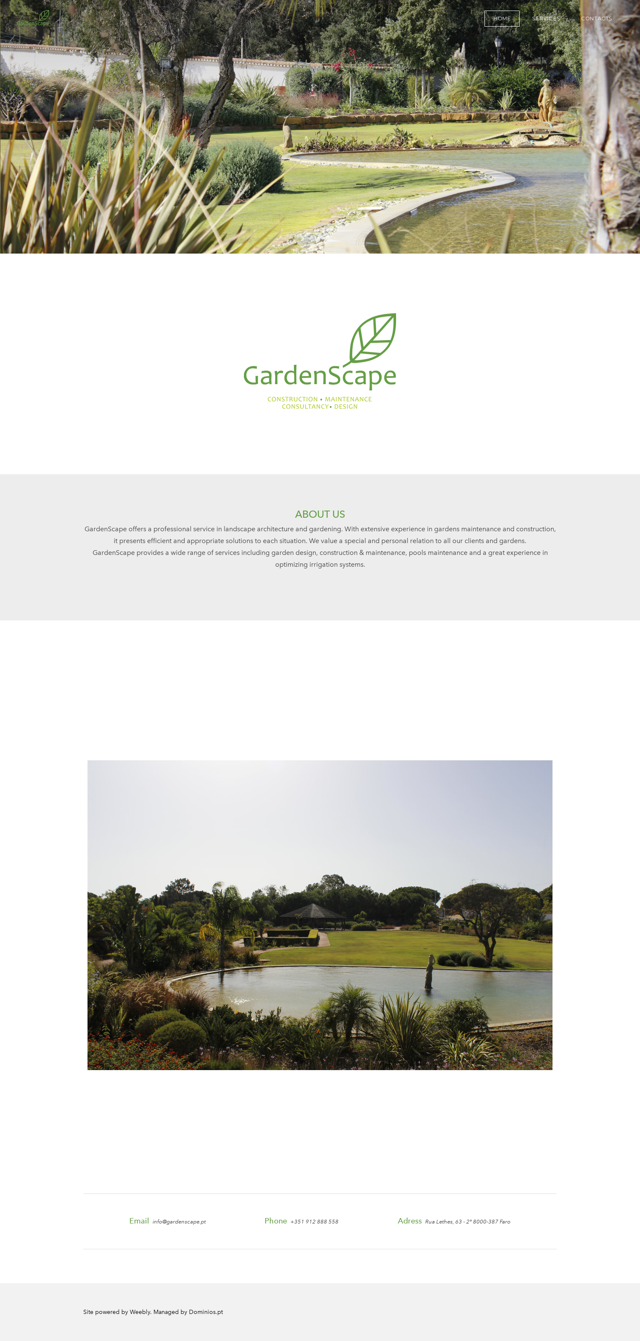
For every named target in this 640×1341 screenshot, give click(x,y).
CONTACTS (596, 18)
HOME (502, 18)
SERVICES (546, 18)
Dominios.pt (206, 1312)
